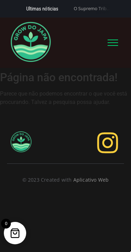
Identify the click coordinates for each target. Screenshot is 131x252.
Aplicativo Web (91, 179)
